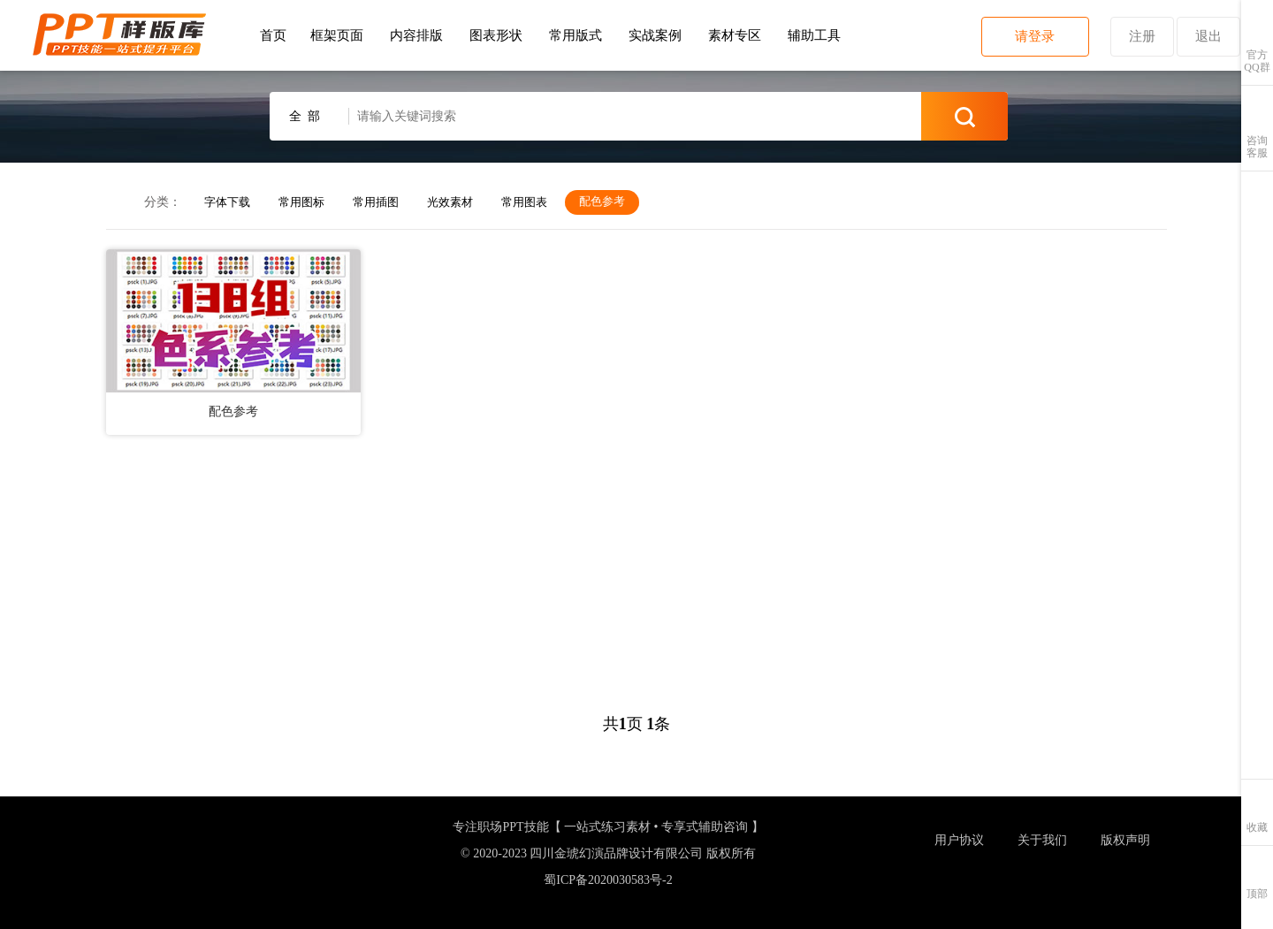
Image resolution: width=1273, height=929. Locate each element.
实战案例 (655, 35)
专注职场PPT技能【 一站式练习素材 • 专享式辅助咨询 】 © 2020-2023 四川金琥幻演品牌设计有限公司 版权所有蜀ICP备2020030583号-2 (608, 852)
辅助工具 (814, 35)
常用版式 (575, 35)
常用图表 (524, 202)
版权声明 (1125, 840)
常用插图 (376, 202)
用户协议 (959, 840)
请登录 (1035, 36)
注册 (1142, 36)
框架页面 (336, 35)
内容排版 (416, 35)
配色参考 (602, 201)
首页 (273, 35)
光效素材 (450, 202)
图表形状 (495, 35)
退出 (1208, 36)
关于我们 (1042, 840)
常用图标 (301, 202)
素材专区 (734, 35)
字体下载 (227, 202)
